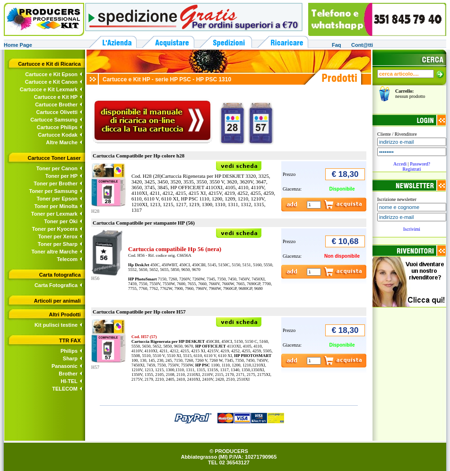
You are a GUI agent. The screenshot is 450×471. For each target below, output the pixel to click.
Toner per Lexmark (54, 214)
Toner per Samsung (53, 191)
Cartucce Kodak (58, 135)
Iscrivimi (411, 229)
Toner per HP (61, 176)
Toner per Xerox (58, 236)
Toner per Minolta (56, 206)
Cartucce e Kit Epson (51, 74)
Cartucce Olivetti (57, 112)
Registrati (412, 169)
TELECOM (65, 389)
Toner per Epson (57, 198)
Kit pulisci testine (56, 325)
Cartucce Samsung (54, 119)
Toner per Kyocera (55, 229)
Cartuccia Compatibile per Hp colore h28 (138, 155)
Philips (69, 351)
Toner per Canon (57, 168)
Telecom (67, 259)
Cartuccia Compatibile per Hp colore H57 (139, 311)
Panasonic (65, 366)
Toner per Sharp (58, 244)
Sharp (70, 358)
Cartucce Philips (57, 127)
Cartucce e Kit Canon (51, 82)
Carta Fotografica (56, 285)
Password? (420, 163)
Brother (68, 373)
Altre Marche (62, 142)
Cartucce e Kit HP (56, 97)
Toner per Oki (61, 221)
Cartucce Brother (56, 104)
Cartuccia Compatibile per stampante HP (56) (144, 223)
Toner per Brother (56, 183)
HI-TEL (69, 381)
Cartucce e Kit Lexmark (49, 89)
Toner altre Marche (54, 251)
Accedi (400, 163)
